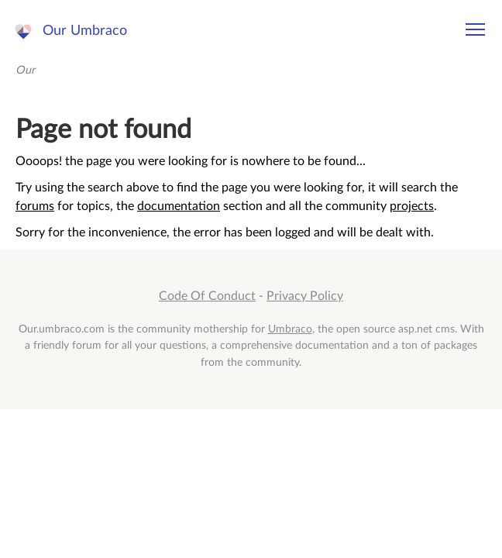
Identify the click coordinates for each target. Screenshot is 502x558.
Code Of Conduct (207, 296)
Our (25, 70)
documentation (178, 206)
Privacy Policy (304, 296)
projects (412, 206)
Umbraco (290, 329)
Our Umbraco (85, 30)
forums (34, 206)
